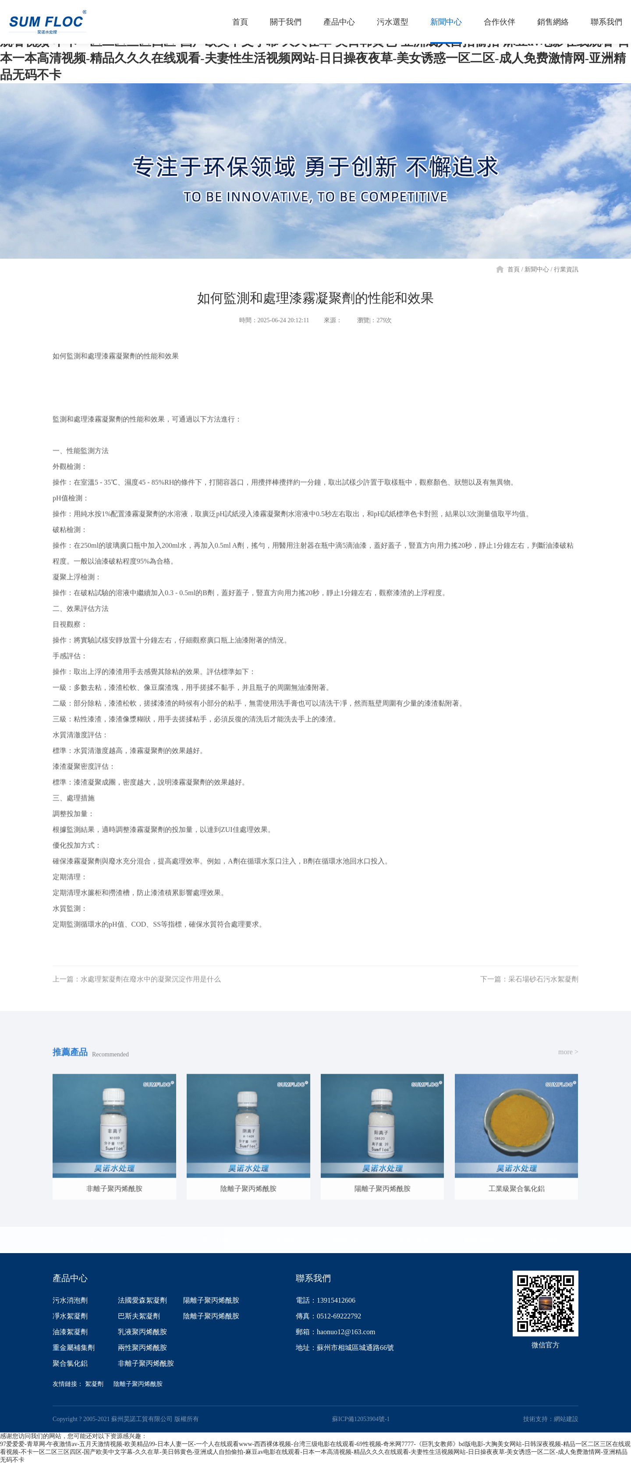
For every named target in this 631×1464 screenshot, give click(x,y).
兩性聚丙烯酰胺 (142, 1347)
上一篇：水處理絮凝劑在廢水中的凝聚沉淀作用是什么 (137, 990)
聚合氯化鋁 (70, 1363)
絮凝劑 (94, 1384)
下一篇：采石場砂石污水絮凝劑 (529, 990)
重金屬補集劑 (74, 1347)
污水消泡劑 (70, 1300)
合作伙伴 (414, 1240)
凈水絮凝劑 (70, 1316)
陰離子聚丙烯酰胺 (211, 1316)
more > (568, 1062)
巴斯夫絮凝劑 (139, 1316)
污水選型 (282, 1240)
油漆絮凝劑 (70, 1332)
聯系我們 (545, 1240)
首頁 (513, 269)
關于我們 (151, 1240)
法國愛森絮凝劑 (142, 1300)
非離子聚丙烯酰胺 (146, 1363)
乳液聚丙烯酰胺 (142, 1332)
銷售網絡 (480, 1240)
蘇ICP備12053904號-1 (361, 1419)
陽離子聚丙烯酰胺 (211, 1300)
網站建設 (566, 1419)
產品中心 (217, 1240)
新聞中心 (537, 269)
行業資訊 (566, 269)
